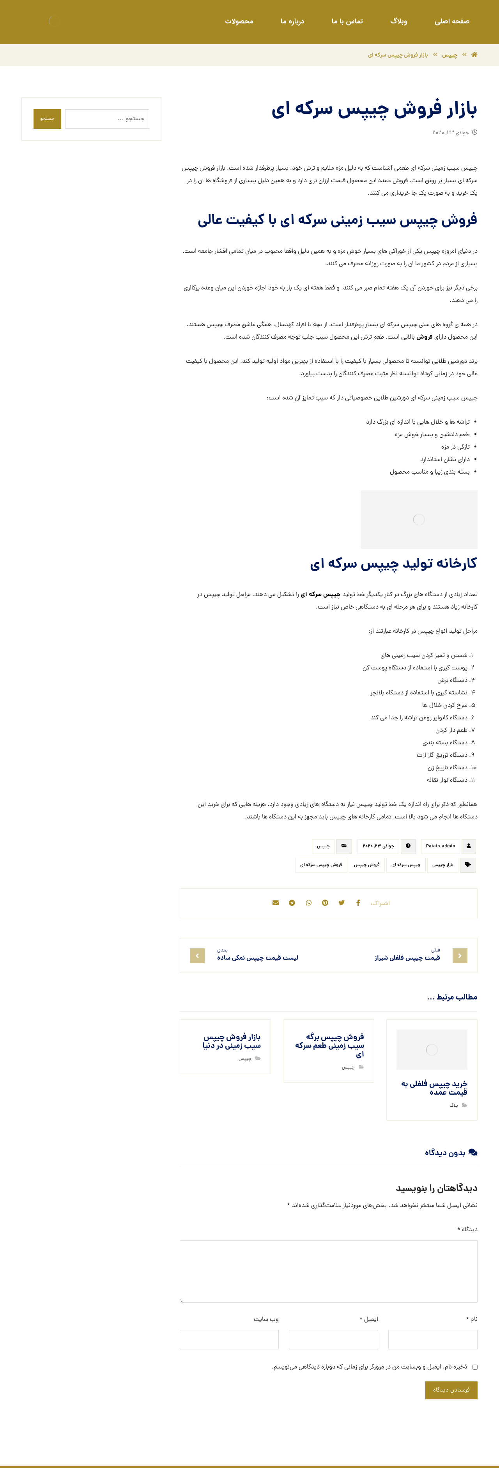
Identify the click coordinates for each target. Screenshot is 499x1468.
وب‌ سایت (266, 1321)
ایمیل (368, 1321)
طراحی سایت (465, 1454)
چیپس (323, 848)
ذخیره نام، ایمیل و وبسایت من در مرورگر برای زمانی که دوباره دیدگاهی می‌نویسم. (369, 1369)
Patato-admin (440, 848)
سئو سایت (439, 1454)
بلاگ (453, 1107)
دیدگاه (467, 1231)
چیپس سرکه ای (321, 597)
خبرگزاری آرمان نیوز (119, 1454)
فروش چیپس (367, 867)
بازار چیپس (442, 867)
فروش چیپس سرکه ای (321, 867)
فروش (424, 339)
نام (472, 1321)
